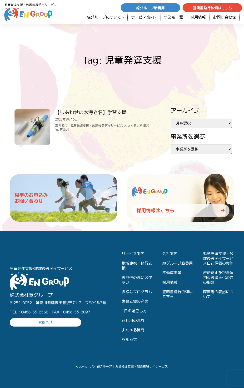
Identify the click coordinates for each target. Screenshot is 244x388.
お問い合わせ (224, 17)
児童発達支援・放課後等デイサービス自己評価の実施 (218, 258)
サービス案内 (144, 17)
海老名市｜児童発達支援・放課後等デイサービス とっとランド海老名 (102, 127)
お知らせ (129, 339)
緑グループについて (105, 17)
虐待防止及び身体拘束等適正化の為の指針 (218, 277)
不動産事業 (171, 272)
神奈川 (64, 129)
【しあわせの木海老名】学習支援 (90, 112)
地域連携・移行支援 (137, 265)
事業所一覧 (173, 17)
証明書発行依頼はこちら (177, 294)
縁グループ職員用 (177, 263)
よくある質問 (133, 330)
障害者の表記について (218, 294)
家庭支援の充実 (135, 301)
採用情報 (198, 17)
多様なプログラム (137, 291)
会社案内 (170, 253)
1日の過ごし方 (134, 310)
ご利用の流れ (133, 320)
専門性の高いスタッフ (137, 279)
